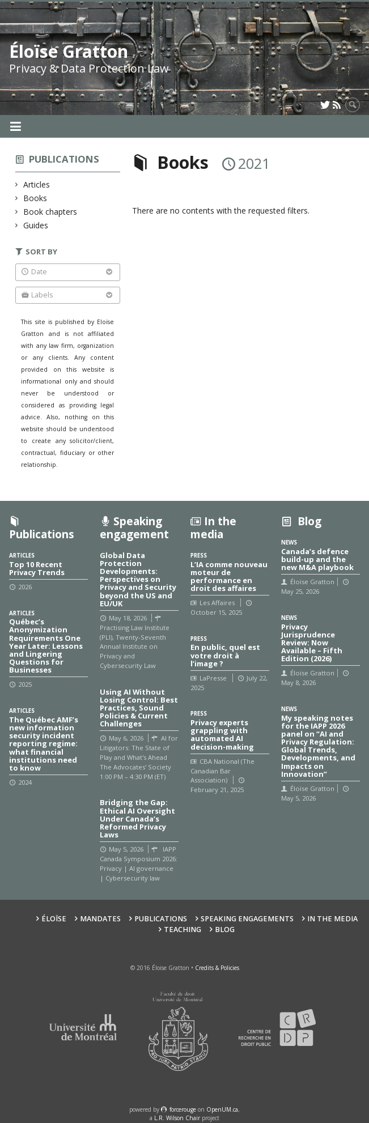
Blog (225, 929)
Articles (37, 184)
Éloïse (53, 919)
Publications (64, 158)
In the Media (332, 919)
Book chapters (50, 211)
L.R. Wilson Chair (177, 1118)
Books (35, 198)
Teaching (182, 929)
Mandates (100, 919)
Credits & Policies (217, 968)
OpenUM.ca (222, 1109)
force (182, 1109)
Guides (36, 225)
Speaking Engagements (247, 919)
